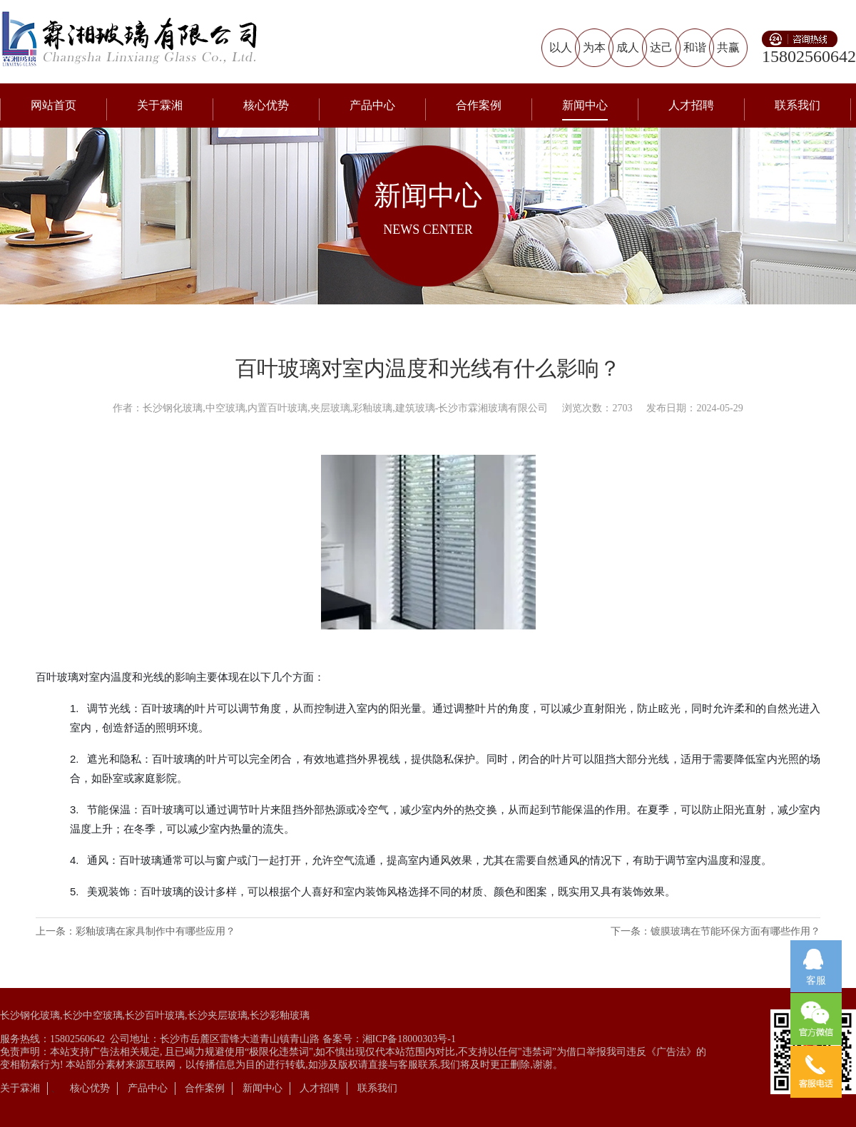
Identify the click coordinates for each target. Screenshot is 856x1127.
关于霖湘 (160, 105)
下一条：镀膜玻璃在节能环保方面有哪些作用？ (715, 931)
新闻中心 (585, 105)
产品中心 (372, 105)
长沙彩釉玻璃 (280, 1015)
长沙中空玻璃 (93, 1015)
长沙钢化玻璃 (30, 1015)
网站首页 (53, 105)
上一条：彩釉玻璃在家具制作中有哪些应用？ (135, 931)
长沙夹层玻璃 (218, 1015)
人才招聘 (691, 105)
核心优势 (266, 105)
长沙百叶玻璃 (155, 1015)
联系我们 (797, 105)
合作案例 (478, 105)
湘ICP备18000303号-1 (409, 1039)
